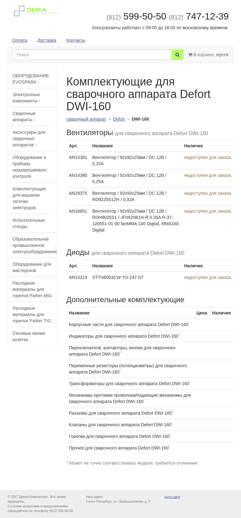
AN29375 (78, 193)
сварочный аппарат (86, 119)
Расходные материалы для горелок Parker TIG (32, 314)
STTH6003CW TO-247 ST (118, 277)
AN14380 (78, 175)
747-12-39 (199, 16)
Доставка (46, 40)
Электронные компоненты (26, 97)
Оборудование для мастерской (32, 267)
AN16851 (78, 211)
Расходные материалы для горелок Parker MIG (32, 289)
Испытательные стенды (29, 223)
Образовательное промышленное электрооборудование (35, 245)
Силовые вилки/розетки (29, 336)
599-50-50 (136, 16)
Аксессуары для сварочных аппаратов (29, 138)
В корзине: (208, 54)
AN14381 (78, 157)
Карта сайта (172, 497)
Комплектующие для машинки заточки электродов (29, 198)
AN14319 (78, 277)
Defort (119, 119)
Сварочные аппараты (24, 116)
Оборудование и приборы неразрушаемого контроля (30, 167)
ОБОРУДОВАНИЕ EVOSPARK (31, 79)
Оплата (19, 40)
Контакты (75, 40)
